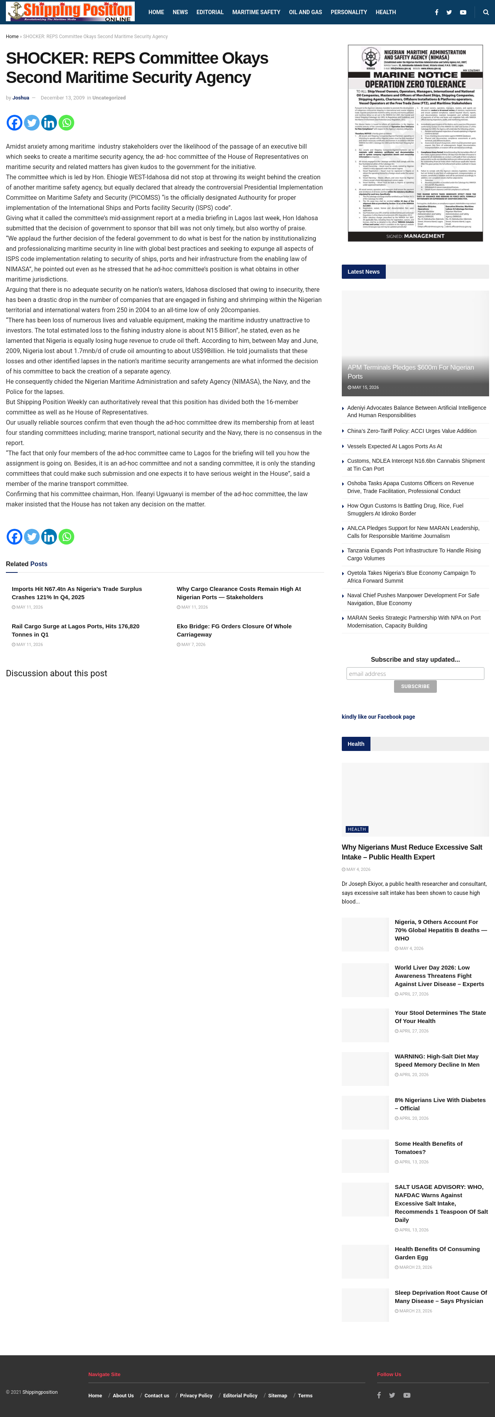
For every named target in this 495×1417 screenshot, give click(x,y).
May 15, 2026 (363, 387)
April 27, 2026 (412, 993)
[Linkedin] (49, 123)
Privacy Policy (196, 1395)
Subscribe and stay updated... (415, 659)
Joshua (21, 98)
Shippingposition (39, 1392)
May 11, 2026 (27, 607)
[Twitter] (32, 123)
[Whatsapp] (66, 123)
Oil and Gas (305, 12)
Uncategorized (109, 98)
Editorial (210, 12)
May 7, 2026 (191, 644)
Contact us (157, 1395)
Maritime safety (256, 12)
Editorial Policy (240, 1395)
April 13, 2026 (412, 1161)
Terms (305, 1395)
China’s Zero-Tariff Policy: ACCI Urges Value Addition (412, 431)
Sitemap (277, 1395)
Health (386, 12)
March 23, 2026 (413, 1267)
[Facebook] (14, 123)
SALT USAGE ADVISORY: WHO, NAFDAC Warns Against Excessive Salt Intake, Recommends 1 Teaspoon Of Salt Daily (441, 1203)
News (180, 12)
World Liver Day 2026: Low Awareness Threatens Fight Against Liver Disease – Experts (439, 975)
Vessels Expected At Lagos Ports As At (394, 446)
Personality (349, 12)
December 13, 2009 (63, 98)
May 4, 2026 (356, 869)
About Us (123, 1395)
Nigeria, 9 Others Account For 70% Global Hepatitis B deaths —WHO (441, 930)
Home (156, 12)
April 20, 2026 (412, 1074)
